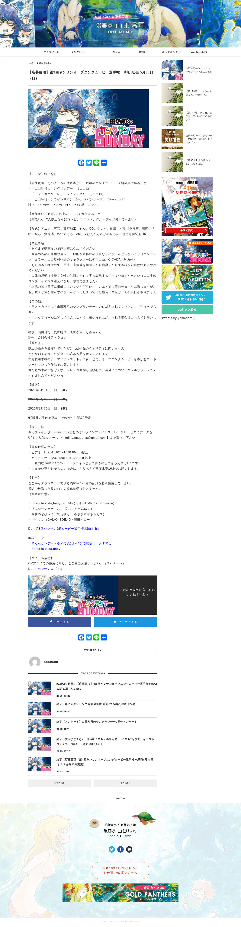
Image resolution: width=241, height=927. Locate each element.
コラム (116, 52)
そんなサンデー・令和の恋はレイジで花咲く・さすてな (71, 543)
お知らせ (144, 52)
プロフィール (51, 52)
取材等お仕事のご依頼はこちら (120, 871)
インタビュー (79, 52)
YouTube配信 (199, 52)
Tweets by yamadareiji (178, 318)
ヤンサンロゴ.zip (50, 568)
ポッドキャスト (171, 52)
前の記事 (60, 783)
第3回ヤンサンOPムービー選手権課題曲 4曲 (67, 528)
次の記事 (125, 783)
